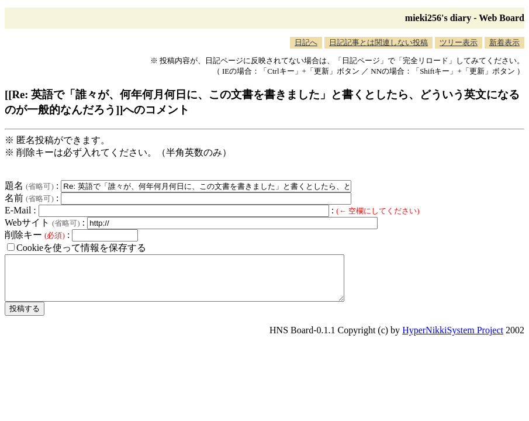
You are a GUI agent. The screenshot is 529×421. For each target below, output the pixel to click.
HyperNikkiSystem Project (452, 339)
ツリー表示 (459, 42)
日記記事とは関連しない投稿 (378, 42)
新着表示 (504, 42)
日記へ (306, 42)
